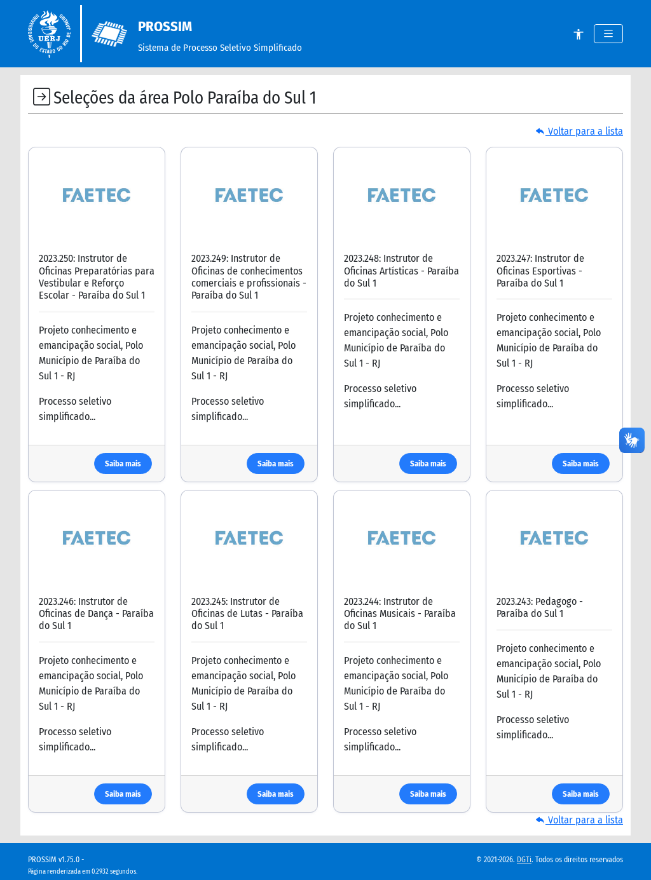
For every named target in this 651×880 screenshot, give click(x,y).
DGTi (524, 859)
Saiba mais (123, 463)
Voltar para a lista (579, 131)
